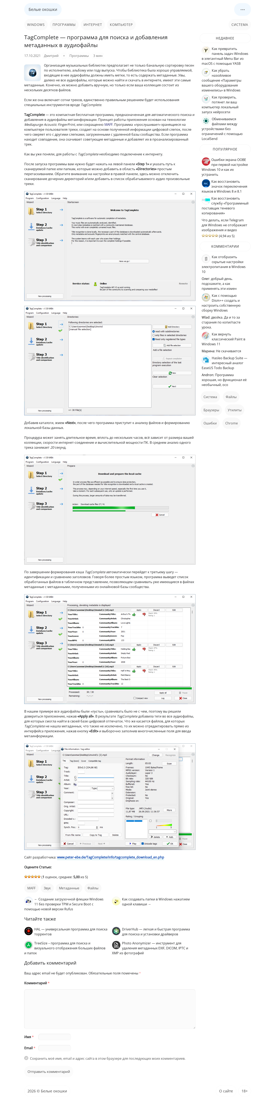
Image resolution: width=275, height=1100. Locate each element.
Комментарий (36, 983)
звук (47, 888)
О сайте (226, 1090)
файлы (92, 888)
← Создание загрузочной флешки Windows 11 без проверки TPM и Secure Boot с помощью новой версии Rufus (64, 904)
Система (239, 24)
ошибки (210, 423)
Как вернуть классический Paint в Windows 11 (223, 339)
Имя (29, 1037)
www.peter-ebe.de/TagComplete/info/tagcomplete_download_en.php (110, 857)
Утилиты (235, 410)
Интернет (93, 24)
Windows (36, 24)
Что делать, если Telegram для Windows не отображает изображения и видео (224, 225)
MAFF (31, 888)
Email (29, 1048)
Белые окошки (43, 9)
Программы (64, 24)
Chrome (231, 423)
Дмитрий (51, 55)
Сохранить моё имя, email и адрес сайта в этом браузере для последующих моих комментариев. (107, 1058)
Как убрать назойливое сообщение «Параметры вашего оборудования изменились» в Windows (221, 80)
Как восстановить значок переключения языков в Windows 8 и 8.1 (224, 186)
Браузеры (211, 410)
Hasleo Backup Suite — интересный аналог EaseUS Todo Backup (224, 363)
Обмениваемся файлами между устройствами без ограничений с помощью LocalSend (222, 129)
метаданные (69, 888)
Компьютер (121, 24)
